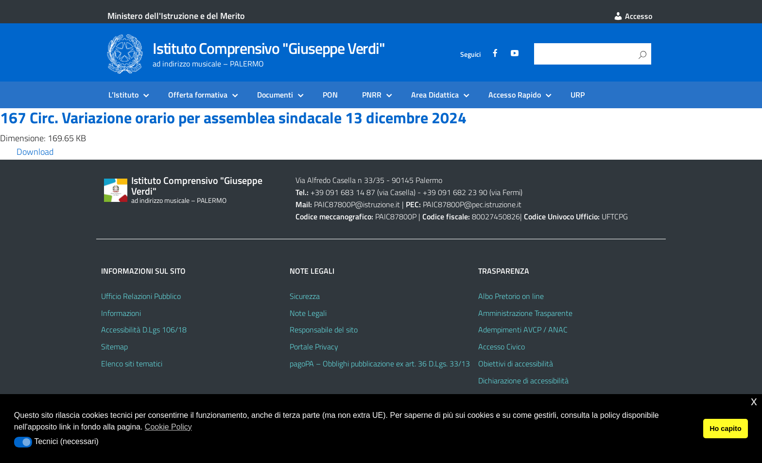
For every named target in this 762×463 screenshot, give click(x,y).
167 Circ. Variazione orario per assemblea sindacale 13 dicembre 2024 (233, 117)
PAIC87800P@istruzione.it (357, 204)
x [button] (754, 401)
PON (330, 94)
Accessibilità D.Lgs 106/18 (144, 329)
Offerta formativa (197, 94)
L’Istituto (123, 94)
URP (578, 94)
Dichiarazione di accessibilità (523, 380)
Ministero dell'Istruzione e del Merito (176, 15)
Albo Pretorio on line (511, 296)
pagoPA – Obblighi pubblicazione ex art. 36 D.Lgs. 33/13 (380, 363)
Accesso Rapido (514, 94)
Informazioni (121, 313)
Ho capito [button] (726, 428)
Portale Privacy (314, 346)
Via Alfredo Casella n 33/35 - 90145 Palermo (368, 180)
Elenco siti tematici (131, 363)
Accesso (632, 16)
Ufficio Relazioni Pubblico (141, 296)
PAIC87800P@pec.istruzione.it (472, 204)
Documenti (275, 94)
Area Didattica (435, 94)
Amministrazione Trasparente (525, 313)
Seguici (470, 54)
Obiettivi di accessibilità (515, 363)
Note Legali (308, 313)
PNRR (371, 94)
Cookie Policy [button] (168, 427)
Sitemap (114, 346)
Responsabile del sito (324, 329)
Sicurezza (305, 296)
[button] (23, 442)
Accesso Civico (501, 346)
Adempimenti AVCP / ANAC (523, 329)
